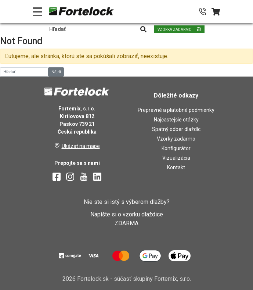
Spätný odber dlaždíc (176, 129)
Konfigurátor (176, 148)
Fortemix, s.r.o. (172, 278)
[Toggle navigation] (37, 11)
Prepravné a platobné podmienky (176, 110)
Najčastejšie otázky (176, 120)
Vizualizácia (176, 158)
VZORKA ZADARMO (175, 30)
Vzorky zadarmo (176, 139)
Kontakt (176, 167)
